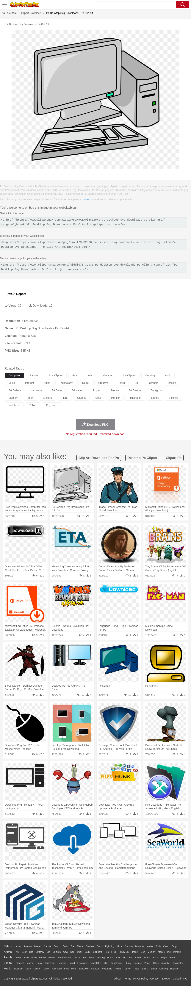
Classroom (49, 963)
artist (47, 382)
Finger (163, 957)
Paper (147, 963)
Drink (46, 968)
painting (34, 375)
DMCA (166, 978)
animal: (8, 951)
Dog (72, 952)
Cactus (47, 946)
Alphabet (165, 963)
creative (103, 382)
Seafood (95, 968)
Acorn (18, 946)
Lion (143, 952)
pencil (121, 382)
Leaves (37, 946)
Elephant (97, 952)
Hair (118, 957)
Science (138, 963)
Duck (79, 952)
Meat (73, 968)
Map (106, 963)
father (138, 957)
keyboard (51, 405)
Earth (65, 946)
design (172, 382)
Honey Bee (123, 952)
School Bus (95, 963)
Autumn (28, 946)
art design (135, 390)
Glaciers (90, 946)
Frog (113, 952)
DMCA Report (16, 294)
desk (98, 397)
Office (156, 963)
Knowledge (116, 963)
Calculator (178, 963)
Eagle (87, 952)
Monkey (151, 952)
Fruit (66, 968)
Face (155, 957)
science (173, 397)
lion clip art (129, 375)
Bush (158, 946)
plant (65, 397)
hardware (36, 390)
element (13, 397)
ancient (47, 397)
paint (75, 375)
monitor (115, 397)
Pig (168, 952)
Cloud (166, 946)
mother (51, 957)
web (90, 375)
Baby (26, 957)
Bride (34, 957)
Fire (72, 946)
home (110, 957)
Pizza (136, 968)
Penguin (177, 952)
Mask (18, 957)
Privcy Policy (140, 978)
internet (29, 382)
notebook (14, 405)
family (42, 957)
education (77, 390)
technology (66, 382)
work (168, 375)
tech (30, 397)
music (12, 382)
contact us (88, 199)
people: (8, 957)
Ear (85, 957)
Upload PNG (180, 978)
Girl (124, 957)
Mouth (147, 957)
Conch (57, 946)
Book (39, 963)
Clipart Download (31, 13)
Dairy (28, 968)
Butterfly (40, 952)
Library (127, 963)
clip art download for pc (99, 458)
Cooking (163, 968)
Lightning (109, 946)
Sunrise (129, 946)
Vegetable (107, 968)
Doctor (77, 957)
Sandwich (84, 968)
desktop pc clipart (142, 458)
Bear (24, 952)
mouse (115, 390)
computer (14, 375)
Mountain (139, 946)
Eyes (91, 957)
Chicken (57, 952)
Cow (65, 952)
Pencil (72, 963)
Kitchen (118, 968)
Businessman (64, 957)
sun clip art (56, 375)
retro (85, 382)
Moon (120, 946)
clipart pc (173, 458)
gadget (81, 397)
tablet (32, 405)
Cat (48, 952)
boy (131, 957)
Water (150, 946)
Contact (154, 978)
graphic (153, 382)
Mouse (161, 952)
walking (101, 957)
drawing (150, 375)
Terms (127, 978)
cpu (136, 382)
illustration (135, 397)
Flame (80, 946)
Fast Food (56, 968)
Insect (135, 952)
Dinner (128, 968)
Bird (31, 952)
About (117, 978)
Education (82, 963)
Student (20, 963)
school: (8, 962)
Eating (145, 968)
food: (7, 968)
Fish (106, 952)
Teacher (30, 963)
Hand (172, 957)
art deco (57, 390)
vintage (107, 375)
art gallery (15, 390)
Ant (17, 952)
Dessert (37, 968)
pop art (97, 390)
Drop (174, 946)
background (158, 390)
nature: (8, 946)
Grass (100, 946)
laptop (155, 397)
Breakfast (18, 968)
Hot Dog (174, 968)
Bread (154, 968)
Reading (62, 963)
